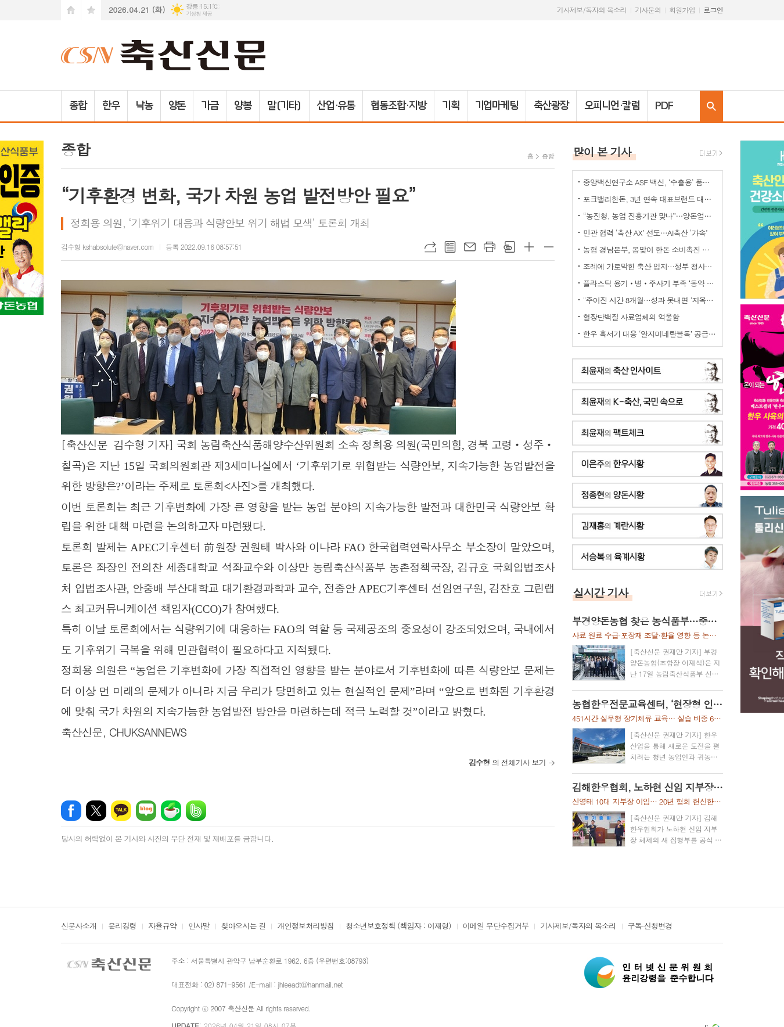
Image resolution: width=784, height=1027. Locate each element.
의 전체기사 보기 (507, 762)
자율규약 (162, 926)
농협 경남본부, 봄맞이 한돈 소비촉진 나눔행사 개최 (650, 249)
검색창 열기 (711, 106)
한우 (111, 106)
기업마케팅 (497, 106)
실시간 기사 (600, 592)
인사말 (199, 926)
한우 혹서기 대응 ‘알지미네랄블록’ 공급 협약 (650, 333)
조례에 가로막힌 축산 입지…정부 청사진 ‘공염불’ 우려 (650, 266)
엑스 (96, 810)
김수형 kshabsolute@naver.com (107, 247)
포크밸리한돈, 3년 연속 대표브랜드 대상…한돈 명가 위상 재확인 (650, 198)
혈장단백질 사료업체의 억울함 (631, 316)
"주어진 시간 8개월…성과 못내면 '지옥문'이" (650, 300)
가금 (209, 106)
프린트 (489, 247)
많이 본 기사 (602, 151)
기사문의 (648, 10)
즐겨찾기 (91, 10)
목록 (450, 247)
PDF (664, 106)
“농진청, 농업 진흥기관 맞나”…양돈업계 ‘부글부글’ (650, 215)
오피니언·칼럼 (611, 106)
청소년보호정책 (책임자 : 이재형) (398, 926)
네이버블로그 (146, 810)
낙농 (144, 106)
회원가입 (682, 10)
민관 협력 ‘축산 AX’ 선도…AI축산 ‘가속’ (645, 232)
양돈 (177, 106)
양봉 (242, 106)
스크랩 (509, 247)
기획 (450, 106)
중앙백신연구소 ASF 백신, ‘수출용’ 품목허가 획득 (650, 182)
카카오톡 (121, 810)
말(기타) (284, 106)
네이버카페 (171, 810)
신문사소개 (78, 926)
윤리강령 (122, 926)
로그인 (713, 10)
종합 (78, 106)
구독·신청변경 (650, 926)
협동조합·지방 (398, 106)
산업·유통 (336, 106)
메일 (470, 247)
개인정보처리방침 (305, 926)
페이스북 (71, 810)
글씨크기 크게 (529, 247)
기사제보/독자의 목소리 (592, 10)
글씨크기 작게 (549, 247)
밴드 (196, 810)
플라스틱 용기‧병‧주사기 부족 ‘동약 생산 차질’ (650, 283)
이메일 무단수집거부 (496, 926)
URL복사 (430, 247)
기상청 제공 (199, 13)
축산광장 (551, 106)
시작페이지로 (71, 10)
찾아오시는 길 (243, 926)
